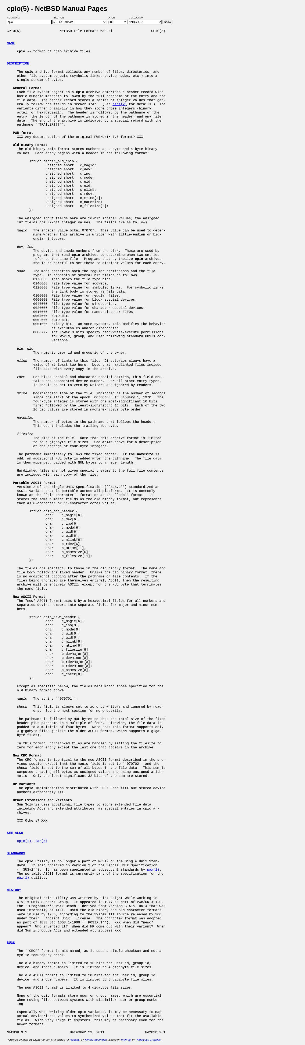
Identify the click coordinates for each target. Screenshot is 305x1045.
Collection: (136, 17)
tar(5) (41, 841)
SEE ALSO (15, 833)
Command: (14, 17)
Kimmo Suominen (96, 1039)
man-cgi (126, 1039)
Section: (60, 17)
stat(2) (119, 104)
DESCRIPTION (18, 63)
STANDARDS (16, 853)
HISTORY (14, 890)
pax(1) (153, 869)
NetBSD (75, 1039)
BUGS (11, 943)
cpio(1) (24, 841)
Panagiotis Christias (148, 1039)
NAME (11, 43)
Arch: (113, 17)
